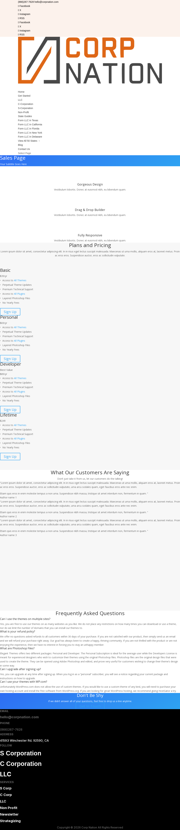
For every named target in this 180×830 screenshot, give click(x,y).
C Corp (6, 795)
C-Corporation (25, 104)
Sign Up (10, 311)
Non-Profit (23, 112)
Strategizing (10, 821)
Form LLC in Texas (28, 120)
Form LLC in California (30, 124)
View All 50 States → (29, 140)
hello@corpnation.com (19, 717)
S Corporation (20, 753)
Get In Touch (90, 706)
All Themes (20, 280)
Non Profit (8, 808)
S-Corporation (25, 108)
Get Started (24, 95)
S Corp (6, 788)
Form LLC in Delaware (30, 136)
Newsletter (9, 814)
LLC (20, 100)
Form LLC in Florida (28, 128)
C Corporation (21, 763)
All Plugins (19, 293)
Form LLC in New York (30, 132)
